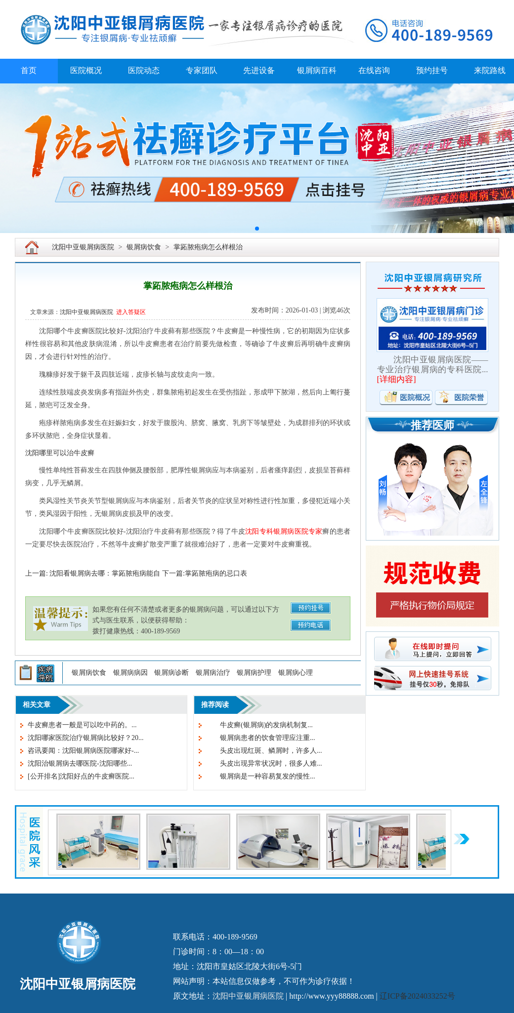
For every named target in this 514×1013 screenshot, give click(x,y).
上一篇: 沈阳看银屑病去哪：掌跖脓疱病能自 (92, 573)
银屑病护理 (254, 672)
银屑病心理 (295, 672)
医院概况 (86, 70)
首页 (29, 70)
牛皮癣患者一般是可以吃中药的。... (82, 725)
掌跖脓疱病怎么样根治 (208, 247)
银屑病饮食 (144, 247)
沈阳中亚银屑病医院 (83, 247)
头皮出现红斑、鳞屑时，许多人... (264, 750)
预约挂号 (432, 70)
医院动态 (144, 70)
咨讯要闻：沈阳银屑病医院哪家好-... (83, 750)
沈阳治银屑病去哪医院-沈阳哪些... (80, 763)
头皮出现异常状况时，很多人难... (264, 763)
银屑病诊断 (171, 672)
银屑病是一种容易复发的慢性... (260, 776)
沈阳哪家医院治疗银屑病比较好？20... (86, 737)
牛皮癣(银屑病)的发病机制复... (259, 725)
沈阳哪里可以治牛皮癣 (59, 453)
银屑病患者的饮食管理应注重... (260, 737)
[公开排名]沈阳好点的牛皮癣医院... (81, 776)
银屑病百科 (317, 70)
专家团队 (201, 70)
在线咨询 (374, 70)
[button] (257, 229)
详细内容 (396, 379)
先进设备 (259, 70)
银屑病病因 (130, 672)
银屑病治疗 (213, 672)
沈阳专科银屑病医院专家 (283, 531)
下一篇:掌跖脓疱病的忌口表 (204, 573)
